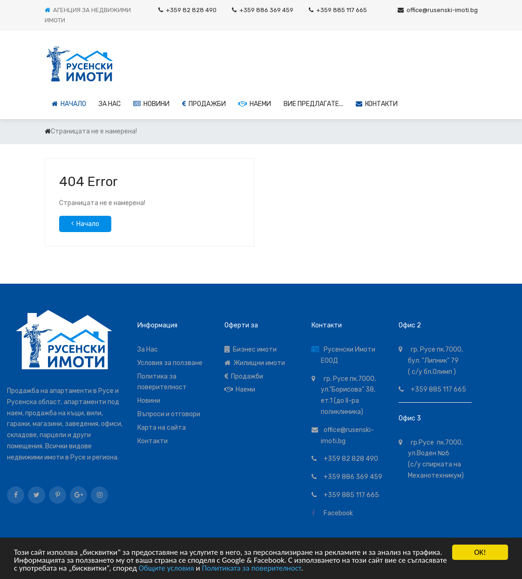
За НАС (110, 104)
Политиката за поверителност (251, 569)
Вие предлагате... (313, 104)
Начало (69, 104)
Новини (151, 104)
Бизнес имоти (250, 349)
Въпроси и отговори (168, 414)
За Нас (147, 349)
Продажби (204, 104)
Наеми (254, 104)
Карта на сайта (161, 428)
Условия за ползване (170, 363)
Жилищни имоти (254, 363)
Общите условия (166, 569)
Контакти (377, 104)
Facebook (337, 513)
